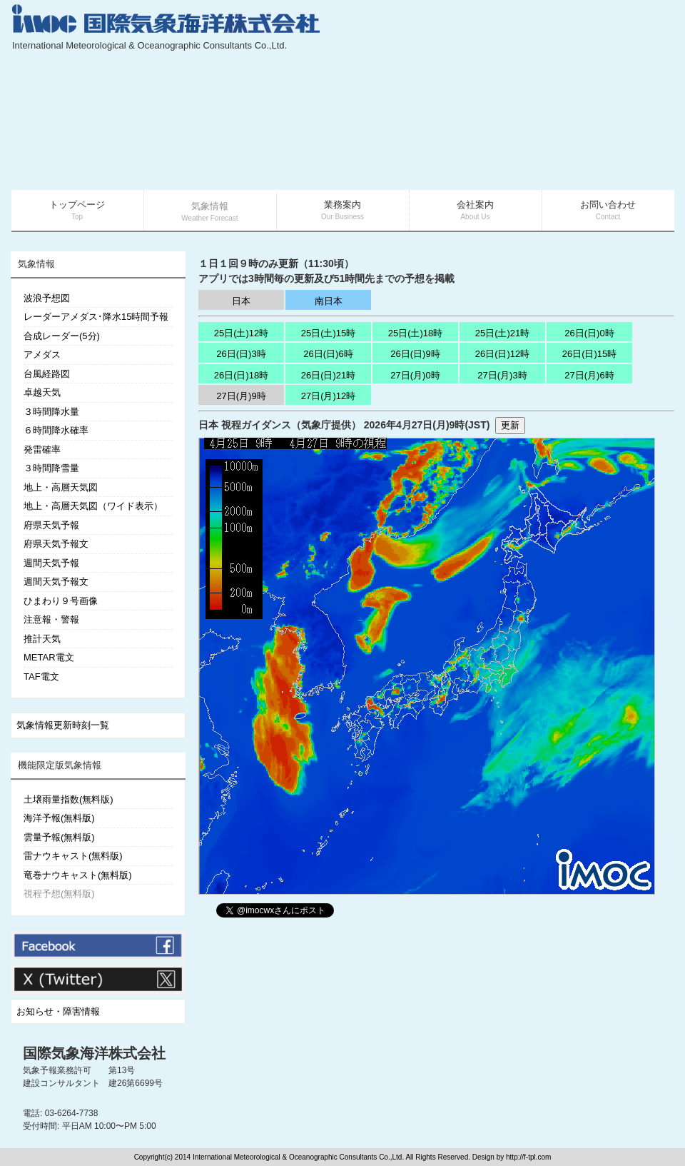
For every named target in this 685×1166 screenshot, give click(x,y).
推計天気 (42, 638)
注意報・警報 (51, 619)
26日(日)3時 (240, 353)
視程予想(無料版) (59, 893)
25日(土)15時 (328, 333)
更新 (510, 425)
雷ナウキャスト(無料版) (73, 855)
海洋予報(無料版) (59, 818)
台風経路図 (47, 373)
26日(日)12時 (502, 353)
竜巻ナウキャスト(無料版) (78, 875)
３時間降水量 (51, 411)
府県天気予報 (51, 525)
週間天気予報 (51, 563)
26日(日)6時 (327, 353)
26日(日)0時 (589, 333)
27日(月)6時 (589, 375)
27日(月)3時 (502, 375)
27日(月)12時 (328, 396)
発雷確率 (42, 449)
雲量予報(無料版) (59, 837)
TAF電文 (41, 676)
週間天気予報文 (56, 581)
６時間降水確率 (56, 430)
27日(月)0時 (415, 375)
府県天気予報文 (56, 543)
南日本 (328, 301)
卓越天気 (42, 392)
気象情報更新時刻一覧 (62, 725)
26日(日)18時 (241, 375)
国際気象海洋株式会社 (94, 1053)
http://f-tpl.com (528, 1157)
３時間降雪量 (51, 468)
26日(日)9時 (415, 353)
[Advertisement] (565, 96)
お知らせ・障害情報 (58, 1011)
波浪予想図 (47, 298)
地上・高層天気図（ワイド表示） (93, 506)
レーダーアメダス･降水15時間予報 (96, 316)
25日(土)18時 (415, 333)
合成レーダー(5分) (62, 336)
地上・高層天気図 (61, 487)
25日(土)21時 (502, 333)
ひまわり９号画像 (61, 600)
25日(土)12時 (241, 333)
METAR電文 (49, 657)
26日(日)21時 (328, 375)
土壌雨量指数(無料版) (68, 799)
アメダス (42, 354)
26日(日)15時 (589, 353)
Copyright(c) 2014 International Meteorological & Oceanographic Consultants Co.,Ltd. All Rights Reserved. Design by (320, 1157)
